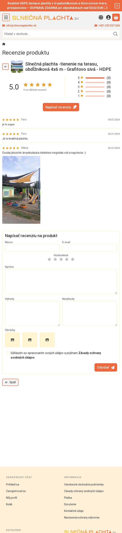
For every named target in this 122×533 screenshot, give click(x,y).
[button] (21, 190)
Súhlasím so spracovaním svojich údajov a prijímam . (56, 355)
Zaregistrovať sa (16, 491)
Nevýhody (68, 298)
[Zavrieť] (117, 5)
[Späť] (5, 66)
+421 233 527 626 (109, 25)
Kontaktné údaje (74, 510)
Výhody (9, 298)
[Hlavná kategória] (3, 44)
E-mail (66, 242)
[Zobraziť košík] (116, 17)
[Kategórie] (6, 17)
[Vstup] (108, 17)
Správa (9, 266)
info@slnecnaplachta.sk (21, 25)
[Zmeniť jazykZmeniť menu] (101, 17)
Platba (68, 497)
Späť (10, 382)
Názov (9, 242)
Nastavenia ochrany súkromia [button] (81, 517)
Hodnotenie (61, 255)
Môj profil (11, 497)
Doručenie (70, 504)
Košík (9, 504)
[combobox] (61, 34)
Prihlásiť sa (12, 484)
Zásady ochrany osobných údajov (84, 491)
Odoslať (105, 367)
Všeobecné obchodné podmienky (84, 484)
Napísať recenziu (61, 107)
